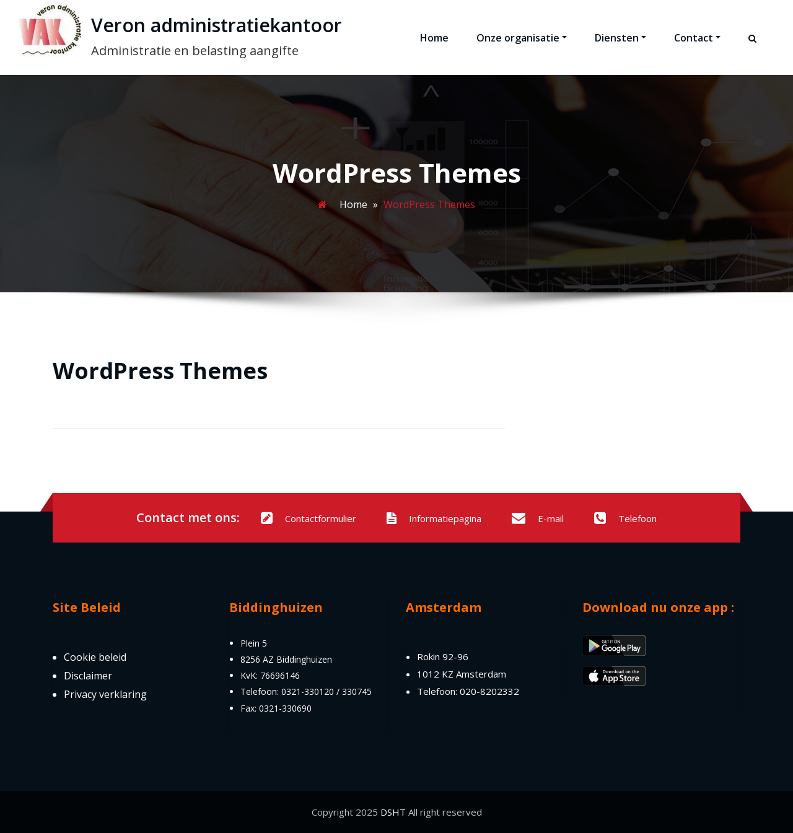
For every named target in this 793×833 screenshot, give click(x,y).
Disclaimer (88, 676)
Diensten (620, 38)
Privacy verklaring (105, 694)
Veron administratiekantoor (216, 25)
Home (434, 38)
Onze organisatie (521, 38)
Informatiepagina (434, 518)
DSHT (393, 812)
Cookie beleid (95, 657)
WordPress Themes (160, 370)
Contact (697, 38)
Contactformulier (308, 518)
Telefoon (625, 518)
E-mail (538, 518)
